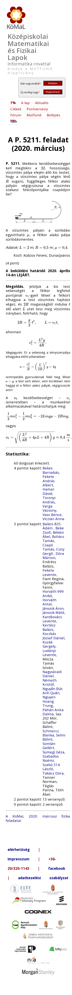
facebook (56, 868)
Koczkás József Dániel (53, 635)
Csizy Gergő (53, 551)
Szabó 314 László (51, 766)
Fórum (15, 115)
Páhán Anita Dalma (53, 711)
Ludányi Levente (49, 652)
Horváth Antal (49, 601)
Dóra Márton (53, 555)
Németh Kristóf (50, 682)
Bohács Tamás (53, 538)
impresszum (18, 859)
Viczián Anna (53, 518)
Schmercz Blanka (51, 733)
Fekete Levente (49, 572)
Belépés (52, 83)
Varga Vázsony (49, 508)
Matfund (34, 115)
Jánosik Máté (53, 612)
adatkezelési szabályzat (43, 877)
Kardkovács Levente (52, 618)
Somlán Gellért (49, 745)
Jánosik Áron (53, 608)
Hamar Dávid (48, 491)
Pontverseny (37, 109)
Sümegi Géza (53, 752)
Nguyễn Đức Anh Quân (53, 690)
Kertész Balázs (49, 627)
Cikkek (15, 109)
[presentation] (43, 168)
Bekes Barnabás (51, 470)
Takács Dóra (53, 773)
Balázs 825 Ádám (52, 525)
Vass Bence (52, 514)
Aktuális (41, 102)
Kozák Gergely (49, 644)
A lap (25, 102)
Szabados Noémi (51, 758)
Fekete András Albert (49, 480)
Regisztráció (53, 92)
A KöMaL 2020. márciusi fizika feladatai (38, 818)
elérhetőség (19, 849)
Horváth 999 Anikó (53, 593)
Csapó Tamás (48, 547)
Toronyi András (49, 499)
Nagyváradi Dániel (52, 673)
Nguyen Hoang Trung (49, 701)
